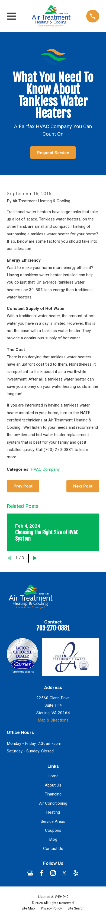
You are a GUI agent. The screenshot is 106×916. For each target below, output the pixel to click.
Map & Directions (53, 720)
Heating (53, 812)
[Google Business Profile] (30, 873)
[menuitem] (28, 908)
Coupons (53, 830)
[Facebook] (41, 873)
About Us (53, 785)
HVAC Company (45, 469)
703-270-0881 (53, 628)
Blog (53, 839)
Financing (53, 794)
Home (53, 776)
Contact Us (53, 848)
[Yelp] (76, 873)
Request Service (53, 152)
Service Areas (53, 821)
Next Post (82, 486)
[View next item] (35, 558)
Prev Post (23, 486)
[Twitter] (64, 873)
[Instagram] (53, 873)
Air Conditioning (53, 803)
